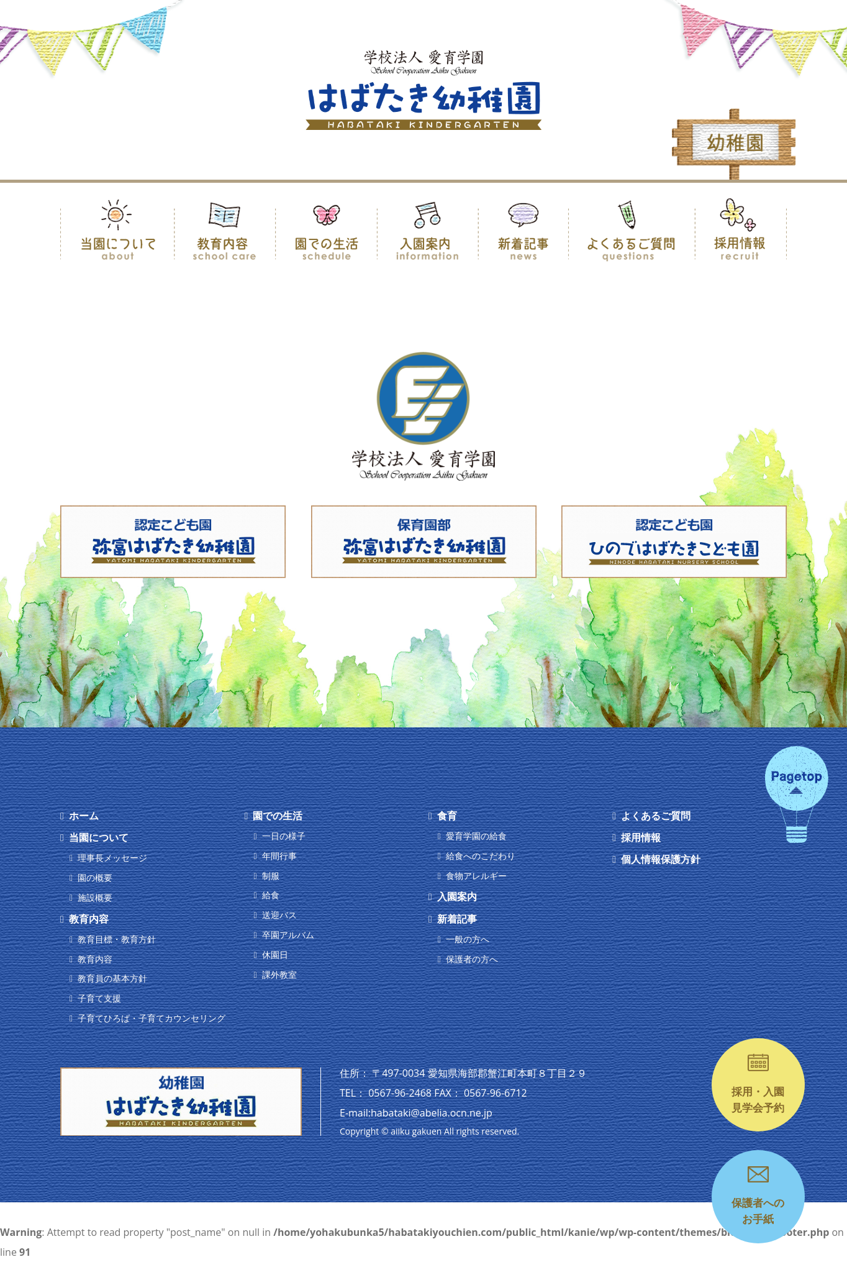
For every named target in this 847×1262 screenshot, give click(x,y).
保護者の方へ (472, 959)
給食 (270, 895)
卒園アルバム (288, 935)
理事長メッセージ (112, 858)
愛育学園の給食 (476, 836)
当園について (99, 837)
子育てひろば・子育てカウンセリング (151, 1018)
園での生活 (277, 815)
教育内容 (89, 919)
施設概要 (95, 897)
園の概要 (95, 877)
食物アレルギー (476, 876)
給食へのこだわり (480, 856)
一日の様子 (284, 836)
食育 (447, 815)
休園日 (275, 954)
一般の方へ (467, 939)
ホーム (84, 815)
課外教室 (279, 974)
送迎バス (279, 915)
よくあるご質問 (656, 815)
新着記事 (457, 919)
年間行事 (279, 856)
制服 (270, 876)
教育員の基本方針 (112, 978)
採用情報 (641, 837)
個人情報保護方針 (660, 859)
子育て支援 (99, 998)
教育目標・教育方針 (117, 939)
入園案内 (457, 896)
